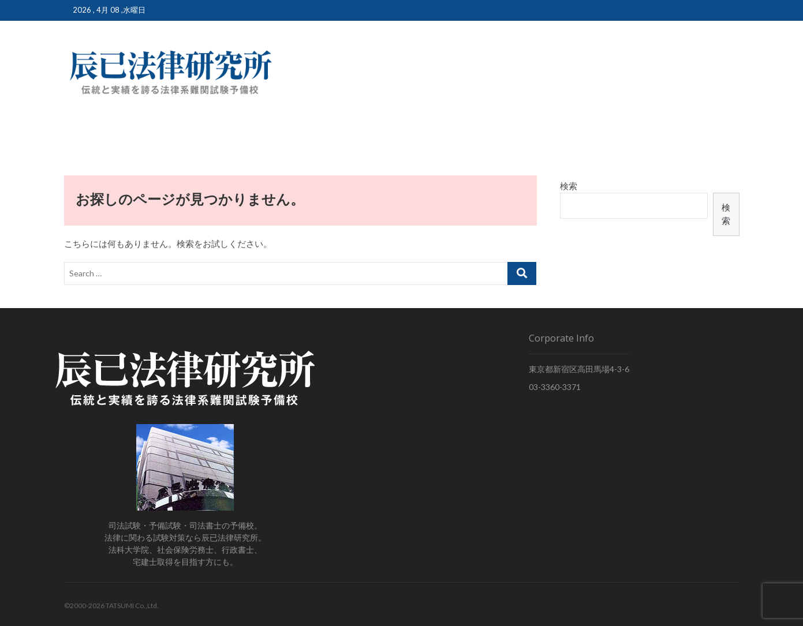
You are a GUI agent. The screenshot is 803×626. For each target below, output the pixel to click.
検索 (568, 186)
